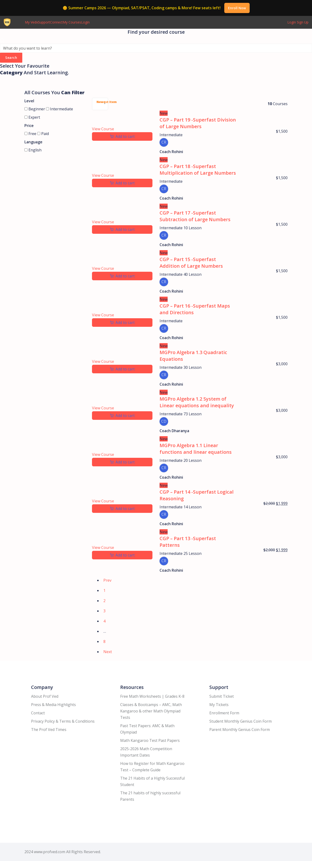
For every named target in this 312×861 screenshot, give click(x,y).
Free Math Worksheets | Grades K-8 (152, 696)
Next (107, 651)
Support (44, 22)
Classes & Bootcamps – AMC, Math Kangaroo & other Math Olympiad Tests (151, 711)
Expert (32, 117)
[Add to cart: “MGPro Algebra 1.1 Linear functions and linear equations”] (122, 462)
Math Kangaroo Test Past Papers (150, 740)
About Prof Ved (44, 696)
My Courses (72, 22)
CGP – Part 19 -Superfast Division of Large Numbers (198, 123)
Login (85, 22)
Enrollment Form (224, 713)
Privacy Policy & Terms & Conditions (63, 721)
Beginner (34, 109)
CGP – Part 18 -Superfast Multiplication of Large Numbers (198, 169)
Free (30, 133)
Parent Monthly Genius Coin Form (239, 729)
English (32, 150)
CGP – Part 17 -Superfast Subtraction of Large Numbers (195, 216)
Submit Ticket (221, 696)
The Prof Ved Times (48, 729)
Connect (56, 22)
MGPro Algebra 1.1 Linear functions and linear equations (196, 448)
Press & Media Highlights (53, 704)
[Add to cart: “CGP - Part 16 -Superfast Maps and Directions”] (122, 322)
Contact (38, 713)
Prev (107, 580)
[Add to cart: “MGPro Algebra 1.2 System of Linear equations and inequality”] (122, 415)
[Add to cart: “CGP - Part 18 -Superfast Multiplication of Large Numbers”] (122, 183)
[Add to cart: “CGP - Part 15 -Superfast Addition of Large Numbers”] (122, 276)
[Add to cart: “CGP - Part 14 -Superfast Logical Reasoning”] (122, 508)
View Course (103, 128)
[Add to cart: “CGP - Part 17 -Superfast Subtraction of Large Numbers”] (122, 229)
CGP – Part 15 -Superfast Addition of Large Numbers (191, 262)
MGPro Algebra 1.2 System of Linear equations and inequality (197, 402)
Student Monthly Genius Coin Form (240, 721)
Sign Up (302, 22)
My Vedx (31, 22)
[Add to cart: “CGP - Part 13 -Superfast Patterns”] (122, 555)
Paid (43, 133)
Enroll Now (237, 8)
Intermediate (59, 109)
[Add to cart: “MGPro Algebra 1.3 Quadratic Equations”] (122, 369)
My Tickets (219, 704)
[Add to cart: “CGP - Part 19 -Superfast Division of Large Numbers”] (122, 136)
